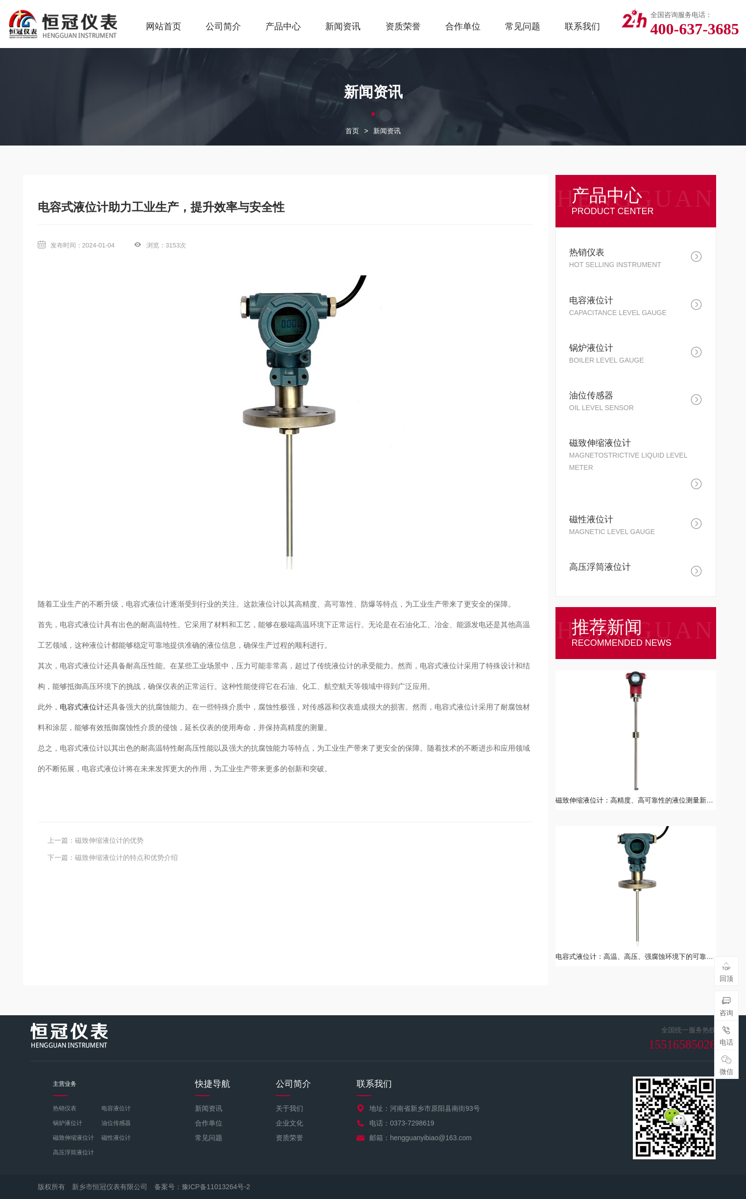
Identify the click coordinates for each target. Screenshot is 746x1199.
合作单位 (463, 26)
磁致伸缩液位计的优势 (109, 840)
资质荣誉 (403, 26)
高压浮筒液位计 (73, 1152)
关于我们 (289, 1108)
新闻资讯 (343, 26)
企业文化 (289, 1123)
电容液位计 (116, 1108)
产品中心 (283, 26)
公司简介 (223, 26)
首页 (352, 131)
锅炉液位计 (67, 1123)
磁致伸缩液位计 (73, 1137)
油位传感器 (116, 1123)
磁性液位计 (116, 1137)
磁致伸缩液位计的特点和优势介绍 (126, 857)
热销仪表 (64, 1108)
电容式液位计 (82, 707)
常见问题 (522, 26)
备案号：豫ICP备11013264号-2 (202, 1187)
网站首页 (163, 26)
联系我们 (582, 26)
